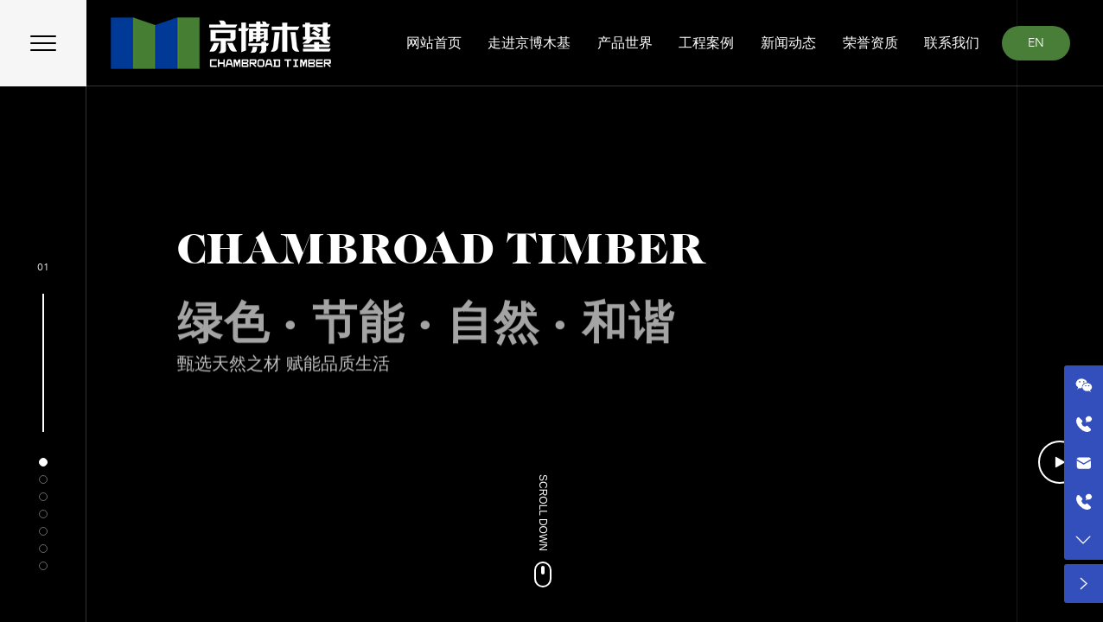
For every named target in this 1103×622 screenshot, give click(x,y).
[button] (43, 462)
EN (1036, 43)
